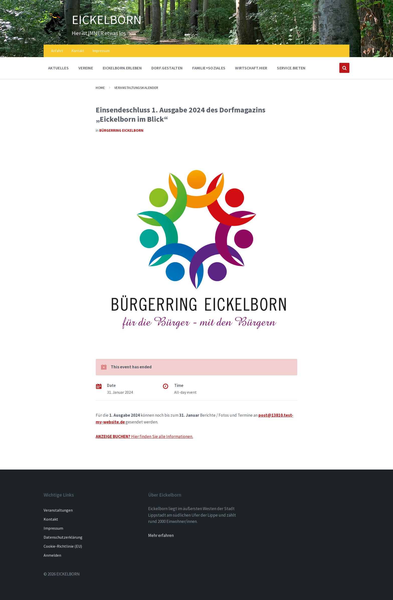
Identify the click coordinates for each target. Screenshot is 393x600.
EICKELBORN (107, 20)
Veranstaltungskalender (136, 87)
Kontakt (51, 519)
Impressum (53, 528)
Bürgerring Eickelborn (121, 130)
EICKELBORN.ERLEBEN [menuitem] (122, 67)
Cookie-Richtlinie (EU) (63, 546)
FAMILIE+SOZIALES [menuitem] (208, 67)
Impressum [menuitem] (101, 50)
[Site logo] (54, 33)
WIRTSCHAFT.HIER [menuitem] (251, 67)
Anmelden (52, 555)
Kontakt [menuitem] (77, 50)
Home (100, 87)
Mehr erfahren (161, 535)
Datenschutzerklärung (63, 537)
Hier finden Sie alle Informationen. (144, 436)
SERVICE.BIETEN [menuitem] (291, 67)
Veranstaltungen (58, 510)
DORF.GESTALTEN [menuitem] (166, 67)
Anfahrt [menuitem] (57, 50)
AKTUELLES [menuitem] (58, 67)
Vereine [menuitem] (85, 67)
